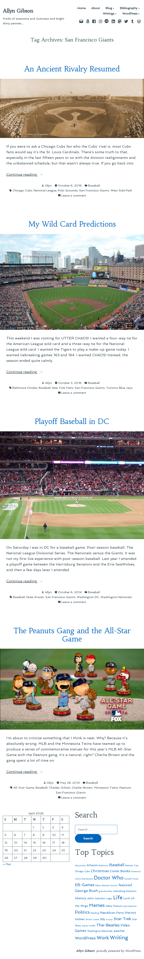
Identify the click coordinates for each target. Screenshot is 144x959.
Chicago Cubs (22, 190)
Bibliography (129, 8)
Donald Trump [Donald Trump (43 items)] (131, 879)
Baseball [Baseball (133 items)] (116, 865)
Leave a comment (73, 195)
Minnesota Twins (106, 787)
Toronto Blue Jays (119, 387)
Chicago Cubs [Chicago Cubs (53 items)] (82, 871)
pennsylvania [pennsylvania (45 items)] (129, 906)
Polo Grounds (68, 190)
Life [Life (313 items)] (117, 898)
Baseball (94, 185)
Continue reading (30, 174)
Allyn (48, 185)
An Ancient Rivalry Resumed (72, 68)
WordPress (130, 13)
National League (45, 190)
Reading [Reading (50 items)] (95, 913)
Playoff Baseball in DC (72, 421)
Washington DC (88, 597)
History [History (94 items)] (80, 898)
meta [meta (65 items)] (109, 906)
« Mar (7, 864)
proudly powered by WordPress (118, 951)
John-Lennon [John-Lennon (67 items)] (96, 898)
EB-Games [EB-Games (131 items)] (84, 885)
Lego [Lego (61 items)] (109, 898)
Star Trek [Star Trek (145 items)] (122, 918)
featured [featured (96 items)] (125, 885)
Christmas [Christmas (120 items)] (100, 871)
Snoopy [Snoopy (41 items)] (109, 919)
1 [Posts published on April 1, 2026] (33, 827)
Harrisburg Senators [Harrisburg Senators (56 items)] (124, 891)
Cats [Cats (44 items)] (136, 865)
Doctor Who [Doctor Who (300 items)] (108, 878)
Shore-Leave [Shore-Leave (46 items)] (92, 919)
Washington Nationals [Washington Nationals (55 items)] (100, 931)
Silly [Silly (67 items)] (102, 919)
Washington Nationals (116, 597)
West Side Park (121, 190)
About (95, 8)
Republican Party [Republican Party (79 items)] (112, 912)
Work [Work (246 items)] (103, 937)
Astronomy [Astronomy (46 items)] (80, 865)
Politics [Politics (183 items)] (82, 912)
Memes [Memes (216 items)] (97, 905)
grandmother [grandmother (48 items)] (106, 891)
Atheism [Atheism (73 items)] (92, 865)
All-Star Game (23, 787)
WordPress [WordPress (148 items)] (85, 938)
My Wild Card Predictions (72, 224)
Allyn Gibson (18, 11)
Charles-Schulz (59, 787)
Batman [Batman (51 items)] (129, 865)
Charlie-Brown (82, 787)
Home (81, 8)
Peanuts (125, 787)
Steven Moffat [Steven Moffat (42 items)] (88, 926)
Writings (108, 13)
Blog (109, 8)
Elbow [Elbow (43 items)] (98, 885)
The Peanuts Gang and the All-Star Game (72, 634)
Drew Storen (35, 597)
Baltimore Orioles (24, 387)
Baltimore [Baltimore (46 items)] (103, 865)
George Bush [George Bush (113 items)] (86, 891)
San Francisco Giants (94, 190)
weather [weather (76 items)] (119, 931)
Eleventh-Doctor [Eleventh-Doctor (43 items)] (110, 885)
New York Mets (62, 387)
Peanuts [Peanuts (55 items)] (118, 906)
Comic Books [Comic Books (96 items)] (120, 871)
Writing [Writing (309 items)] (119, 938)
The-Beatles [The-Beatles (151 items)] (108, 925)
